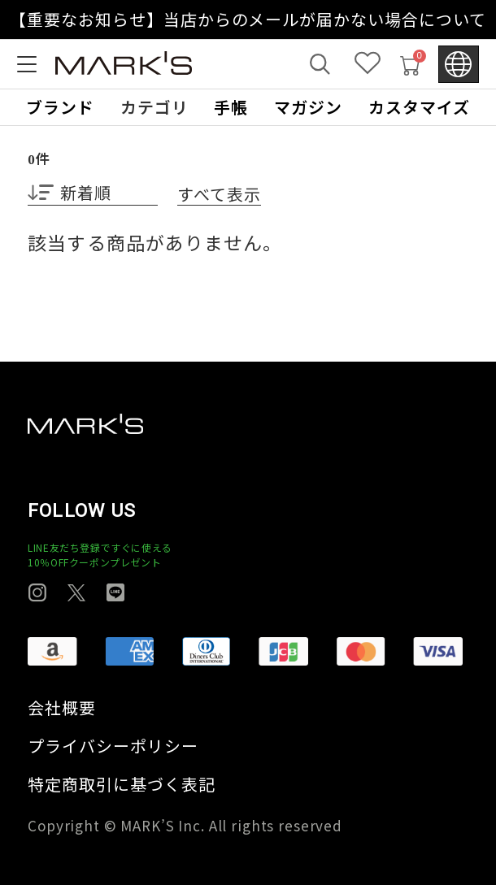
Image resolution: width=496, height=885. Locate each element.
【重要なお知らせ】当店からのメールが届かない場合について (248, 19)
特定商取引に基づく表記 (121, 784)
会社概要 (62, 708)
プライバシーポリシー (113, 746)
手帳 (231, 107)
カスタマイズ (419, 107)
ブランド (60, 107)
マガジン (308, 107)
